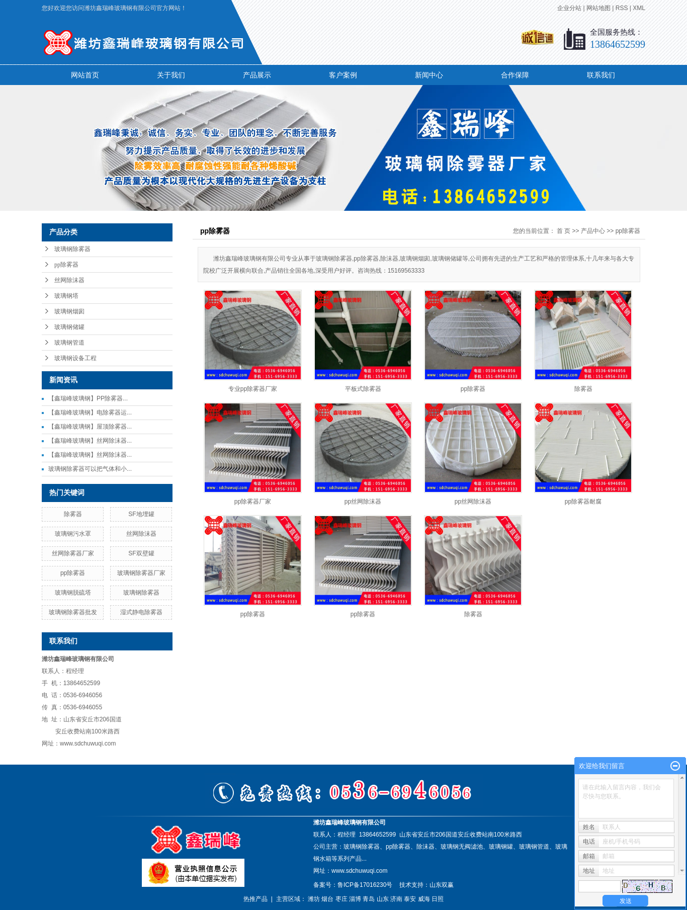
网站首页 (85, 75)
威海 (424, 898)
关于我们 (171, 75)
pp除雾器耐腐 (583, 501)
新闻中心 (429, 75)
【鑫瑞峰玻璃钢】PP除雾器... (88, 398)
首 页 (563, 230)
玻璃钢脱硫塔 (73, 592)
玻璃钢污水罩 (73, 533)
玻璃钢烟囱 (69, 311)
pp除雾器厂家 (252, 501)
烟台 (327, 898)
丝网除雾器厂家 (73, 553)
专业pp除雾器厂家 (252, 388)
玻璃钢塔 (66, 295)
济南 (396, 898)
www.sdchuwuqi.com (359, 870)
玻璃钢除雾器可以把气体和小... (90, 468)
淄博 (355, 898)
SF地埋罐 (141, 514)
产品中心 (593, 230)
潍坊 (314, 898)
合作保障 (515, 75)
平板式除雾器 (363, 388)
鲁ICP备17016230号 (364, 884)
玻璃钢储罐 (69, 326)
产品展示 (257, 75)
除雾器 (73, 514)
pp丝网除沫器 (363, 501)
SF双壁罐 (141, 553)
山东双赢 (442, 884)
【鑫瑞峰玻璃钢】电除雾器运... (90, 412)
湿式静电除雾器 (141, 612)
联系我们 (601, 75)
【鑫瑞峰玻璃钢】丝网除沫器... (90, 440)
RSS (622, 8)
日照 (438, 898)
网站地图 (598, 8)
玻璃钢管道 (69, 342)
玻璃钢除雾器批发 (73, 612)
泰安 (410, 898)
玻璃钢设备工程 (75, 358)
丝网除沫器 (69, 280)
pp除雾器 (66, 264)
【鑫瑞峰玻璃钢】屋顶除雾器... (90, 426)
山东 (383, 898)
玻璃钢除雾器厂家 (141, 572)
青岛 (369, 898)
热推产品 (255, 898)
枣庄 (341, 898)
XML (639, 8)
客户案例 (343, 75)
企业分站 (569, 8)
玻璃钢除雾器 (72, 249)
